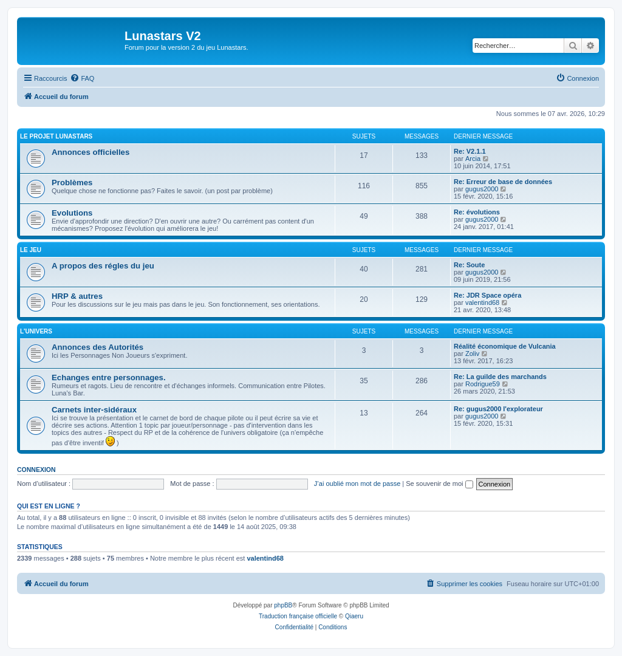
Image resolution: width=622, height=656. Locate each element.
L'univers (36, 331)
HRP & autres (77, 296)
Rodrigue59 (482, 384)
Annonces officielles (90, 152)
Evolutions (72, 212)
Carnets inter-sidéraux (94, 409)
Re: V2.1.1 (470, 151)
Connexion (36, 469)
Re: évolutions (477, 212)
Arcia (472, 158)
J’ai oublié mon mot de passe (357, 483)
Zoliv (472, 353)
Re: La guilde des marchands (500, 376)
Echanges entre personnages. (109, 377)
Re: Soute (469, 264)
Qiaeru (354, 616)
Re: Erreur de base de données (503, 181)
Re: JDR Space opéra (487, 295)
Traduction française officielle (298, 616)
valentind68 (482, 302)
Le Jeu (30, 250)
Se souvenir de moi (439, 483)
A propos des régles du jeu (103, 265)
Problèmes (72, 182)
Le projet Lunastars (56, 136)
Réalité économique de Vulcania (505, 346)
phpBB (283, 605)
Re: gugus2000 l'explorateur (498, 408)
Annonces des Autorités (97, 347)
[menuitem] (82, 78)
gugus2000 (481, 189)
